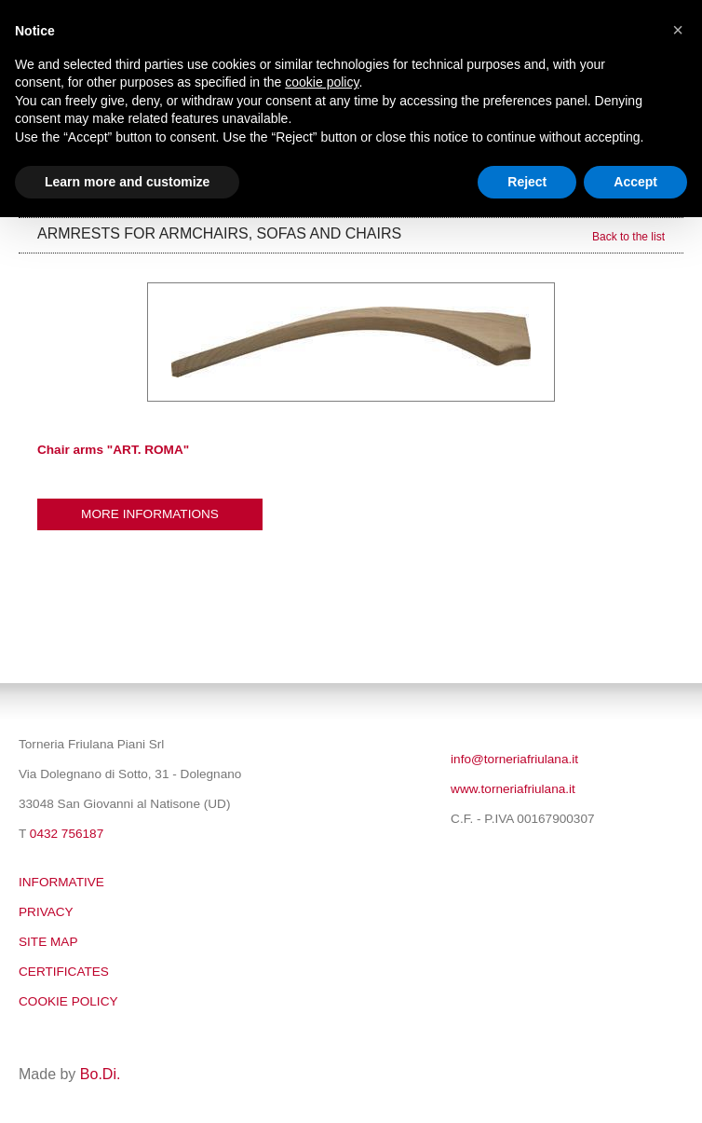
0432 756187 (66, 834)
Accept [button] (635, 181)
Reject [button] (527, 181)
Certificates (64, 972)
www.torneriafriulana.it (513, 789)
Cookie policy (68, 1001)
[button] (678, 30)
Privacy (46, 912)
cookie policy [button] (321, 82)
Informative (61, 882)
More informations (150, 514)
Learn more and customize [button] (127, 181)
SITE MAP (48, 942)
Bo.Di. (100, 1074)
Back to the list (628, 236)
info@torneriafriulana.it (514, 759)
